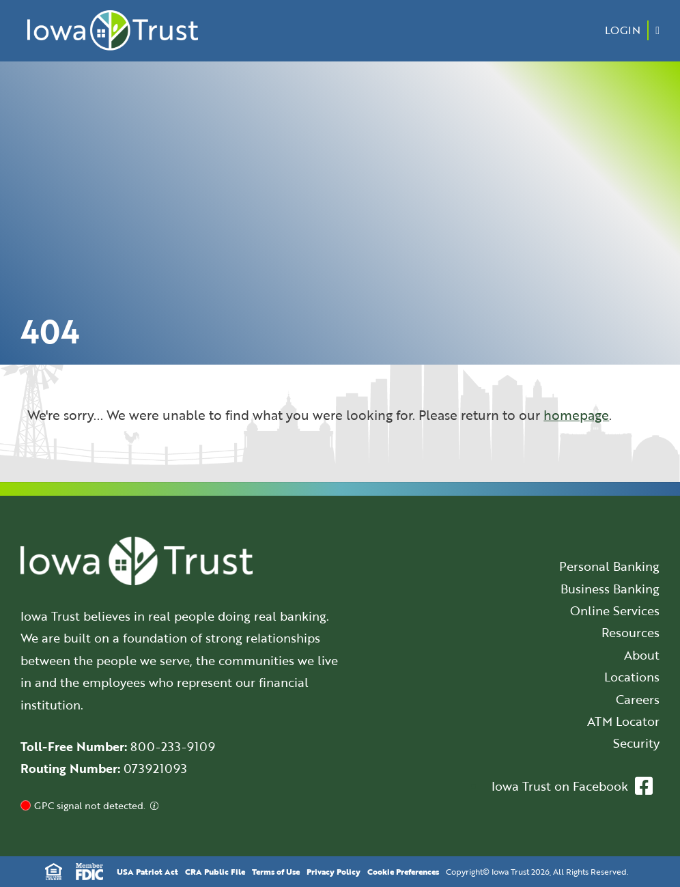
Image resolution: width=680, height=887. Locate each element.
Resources (630, 632)
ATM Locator (623, 721)
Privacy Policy (333, 871)
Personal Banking (609, 566)
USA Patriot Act (147, 871)
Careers (638, 699)
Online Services (615, 610)
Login (622, 30)
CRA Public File (215, 871)
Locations (632, 677)
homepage (576, 415)
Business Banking (610, 588)
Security (636, 743)
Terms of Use (276, 871)
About (642, 655)
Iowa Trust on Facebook (572, 786)
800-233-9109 (172, 746)
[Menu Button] (657, 30)
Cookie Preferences (403, 871)
